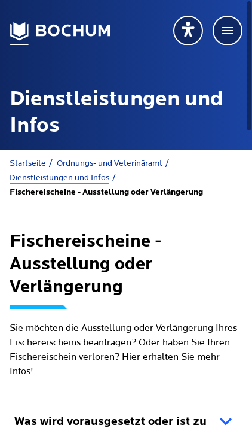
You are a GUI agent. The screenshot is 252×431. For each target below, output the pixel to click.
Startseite (28, 163)
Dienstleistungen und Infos (59, 177)
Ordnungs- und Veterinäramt (109, 163)
